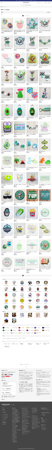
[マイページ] (50, 3)
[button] (1, 3)
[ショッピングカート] (48, 3)
